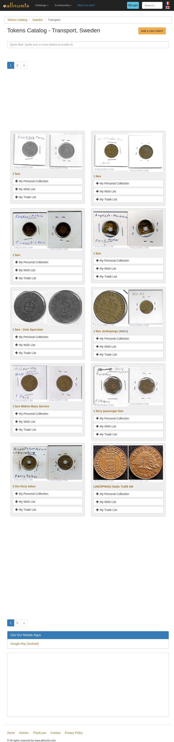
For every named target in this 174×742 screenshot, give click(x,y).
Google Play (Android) (24, 643)
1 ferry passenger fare (108, 411)
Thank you (39, 732)
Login (133, 5)
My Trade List (25, 197)
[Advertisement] (88, 102)
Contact (56, 732)
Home (11, 732)
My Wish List (25, 189)
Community (63, 5)
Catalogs (42, 5)
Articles (24, 732)
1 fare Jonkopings (105, 331)
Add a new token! (152, 31)
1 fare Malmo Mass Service (31, 406)
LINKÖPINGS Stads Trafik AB (113, 486)
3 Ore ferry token (24, 486)
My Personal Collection (31, 181)
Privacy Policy (74, 732)
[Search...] (152, 5)
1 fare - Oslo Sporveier (28, 329)
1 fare (16, 173)
